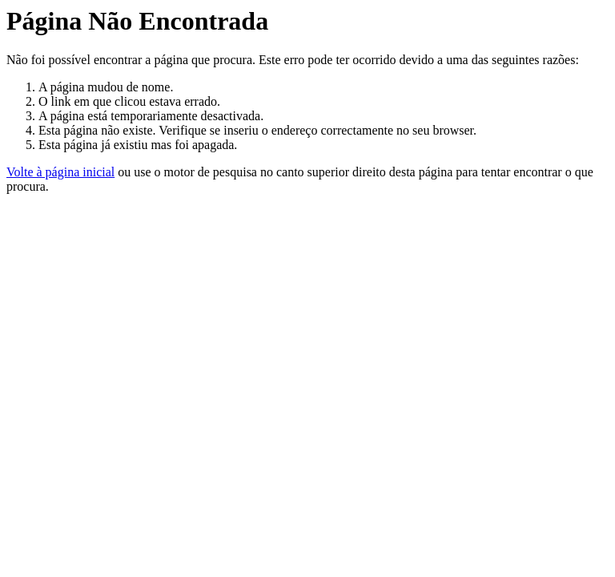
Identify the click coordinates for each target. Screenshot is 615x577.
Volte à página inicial (60, 172)
